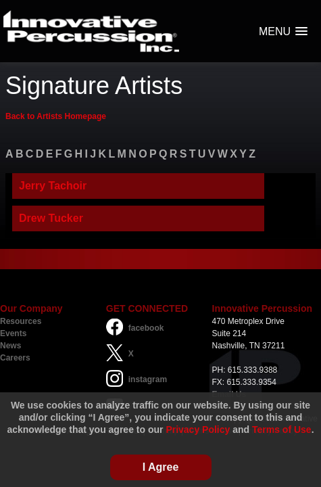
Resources (20, 321)
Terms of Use (282, 429)
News (10, 345)
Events (13, 333)
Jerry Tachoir (53, 185)
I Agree (161, 467)
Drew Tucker (51, 218)
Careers (15, 358)
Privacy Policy (198, 429)
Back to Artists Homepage (55, 116)
